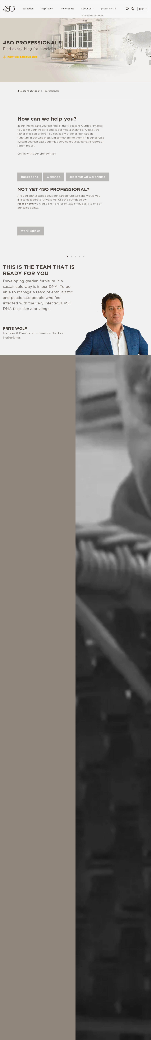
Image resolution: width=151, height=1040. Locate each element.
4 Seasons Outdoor (28, 91)
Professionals (108, 9)
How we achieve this (20, 57)
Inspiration (47, 9)
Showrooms (67, 9)
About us (87, 9)
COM (143, 9)
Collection (28, 9)
